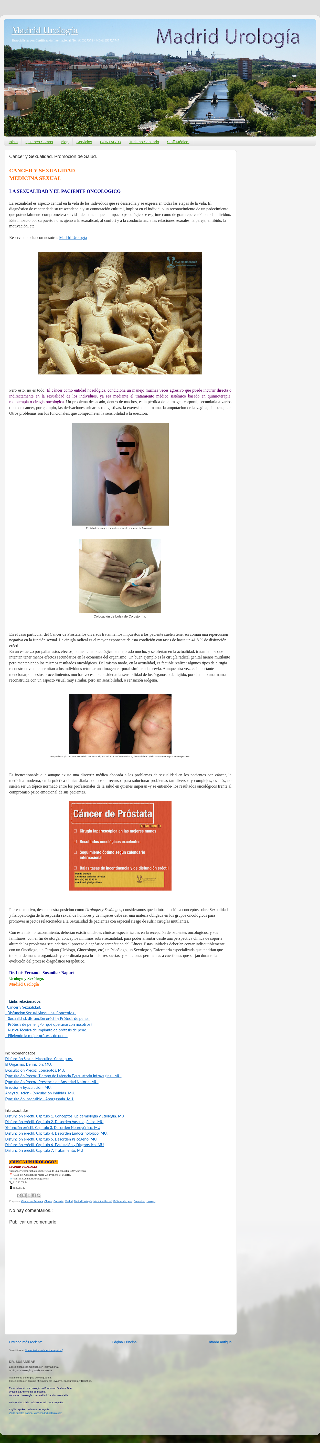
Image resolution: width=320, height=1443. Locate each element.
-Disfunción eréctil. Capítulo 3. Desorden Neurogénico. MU (51, 1127)
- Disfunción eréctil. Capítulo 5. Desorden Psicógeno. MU (50, 1139)
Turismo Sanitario (144, 142)
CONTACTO (110, 142)
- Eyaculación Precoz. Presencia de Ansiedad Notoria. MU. (51, 1081)
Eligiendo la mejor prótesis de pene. (38, 1035)
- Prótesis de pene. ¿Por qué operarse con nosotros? (47, 1024)
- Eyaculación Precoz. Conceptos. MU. (34, 1070)
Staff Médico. (178, 142)
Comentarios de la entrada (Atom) (44, 1350)
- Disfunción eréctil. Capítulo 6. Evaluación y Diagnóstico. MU (53, 1144)
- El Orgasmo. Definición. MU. (27, 1064)
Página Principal (124, 1342)
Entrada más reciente (26, 1342)
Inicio (13, 142)
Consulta (58, 1201)
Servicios (84, 142)
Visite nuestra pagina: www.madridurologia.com (35, 1412)
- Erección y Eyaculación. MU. (27, 1087)
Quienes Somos (39, 142)
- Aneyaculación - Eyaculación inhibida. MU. (39, 1093)
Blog (65, 142)
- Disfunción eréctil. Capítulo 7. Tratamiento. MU (43, 1150)
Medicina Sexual (102, 1201)
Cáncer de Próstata (32, 1201)
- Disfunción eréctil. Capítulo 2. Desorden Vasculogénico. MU (53, 1121)
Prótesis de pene (122, 1201)
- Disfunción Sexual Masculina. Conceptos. (38, 1058)
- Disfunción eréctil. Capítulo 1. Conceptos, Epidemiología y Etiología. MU (63, 1116)
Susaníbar (139, 1201)
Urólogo (150, 1201)
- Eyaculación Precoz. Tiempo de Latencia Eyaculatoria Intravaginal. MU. (62, 1075)
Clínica (48, 1201)
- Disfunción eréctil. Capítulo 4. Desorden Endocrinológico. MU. (56, 1133)
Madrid (68, 1201)
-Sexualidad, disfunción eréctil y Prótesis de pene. (46, 1018)
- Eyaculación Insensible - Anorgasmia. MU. (38, 1098)
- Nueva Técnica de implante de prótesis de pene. (45, 1030)
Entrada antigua (219, 1342)
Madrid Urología (45, 30)
